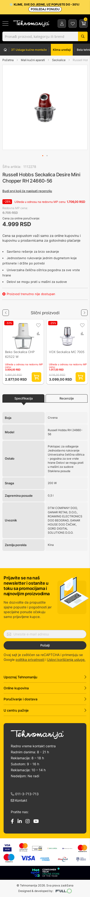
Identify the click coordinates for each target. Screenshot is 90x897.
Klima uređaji (62, 49)
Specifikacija (23, 398)
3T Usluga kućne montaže (29, 49)
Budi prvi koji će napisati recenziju (27, 191)
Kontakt (19, 800)
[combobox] (45, 36)
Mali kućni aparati (33, 60)
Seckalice (59, 60)
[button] (12, 107)
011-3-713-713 (25, 794)
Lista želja (73, 24)
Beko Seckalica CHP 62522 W (20, 354)
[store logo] (31, 24)
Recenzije (67, 398)
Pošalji (45, 645)
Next (84, 311)
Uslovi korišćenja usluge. (66, 659)
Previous (5, 311)
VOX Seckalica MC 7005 (66, 352)
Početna (8, 60)
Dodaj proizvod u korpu (36, 377)
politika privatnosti (30, 659)
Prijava (62, 24)
